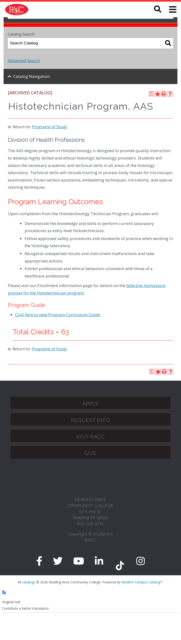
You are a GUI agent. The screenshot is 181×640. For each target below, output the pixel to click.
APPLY (90, 404)
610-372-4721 (90, 523)
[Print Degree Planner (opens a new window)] (151, 93)
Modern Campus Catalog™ (142, 582)
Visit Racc (90, 437)
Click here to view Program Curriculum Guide (57, 314)
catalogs (28, 582)
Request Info (90, 420)
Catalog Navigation (31, 76)
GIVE (90, 453)
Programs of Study (49, 126)
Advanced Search (24, 60)
